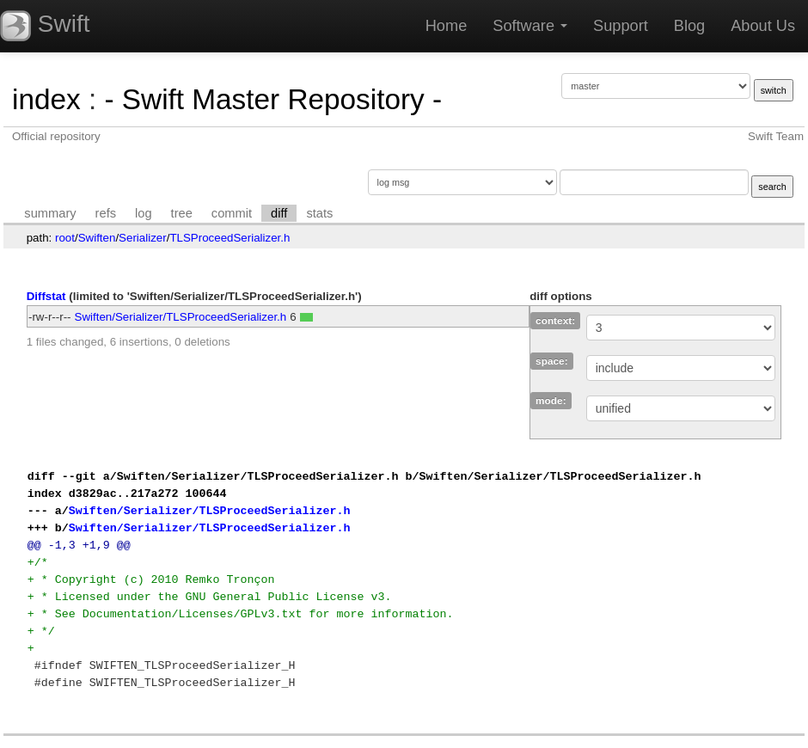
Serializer (143, 237)
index (46, 99)
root (65, 237)
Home (446, 25)
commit (231, 213)
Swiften (97, 237)
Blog (689, 25)
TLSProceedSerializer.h (229, 237)
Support (620, 25)
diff (279, 213)
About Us (763, 25)
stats (319, 213)
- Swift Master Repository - (273, 99)
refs (105, 213)
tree (182, 213)
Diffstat (46, 296)
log (143, 213)
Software (530, 25)
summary (50, 213)
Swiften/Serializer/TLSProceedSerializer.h (181, 316)
